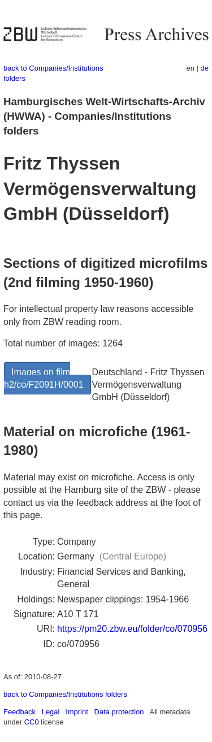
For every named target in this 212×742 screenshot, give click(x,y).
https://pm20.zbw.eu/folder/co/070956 (132, 628)
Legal (51, 712)
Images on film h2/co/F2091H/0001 (44, 378)
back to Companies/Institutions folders (65, 694)
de (205, 68)
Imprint (77, 712)
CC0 (31, 722)
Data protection (119, 712)
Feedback (19, 712)
